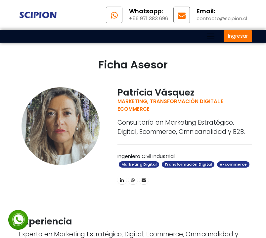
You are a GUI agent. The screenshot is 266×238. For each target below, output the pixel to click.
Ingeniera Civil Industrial (146, 156)
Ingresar (238, 35)
